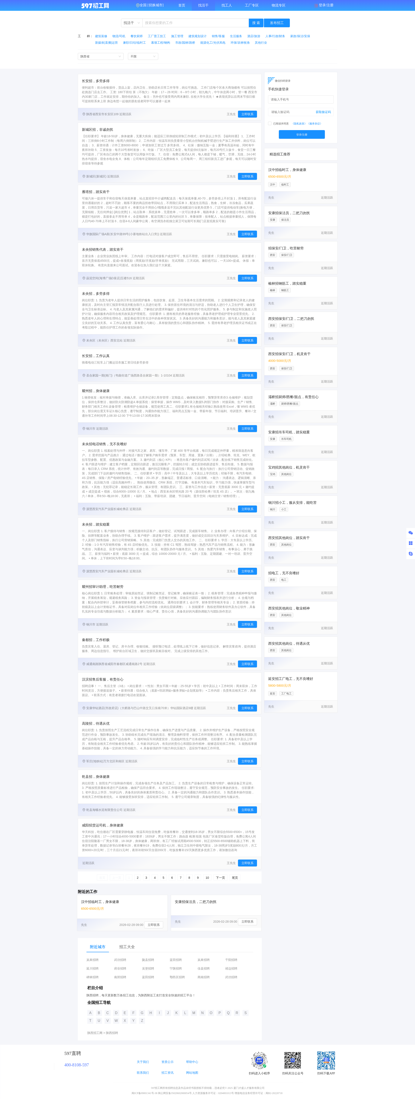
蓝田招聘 (176, 960)
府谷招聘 (120, 968)
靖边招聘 (231, 968)
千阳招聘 (231, 960)
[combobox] (132, 23)
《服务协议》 (314, 123)
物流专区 (279, 5)
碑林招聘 (92, 977)
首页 (181, 5)
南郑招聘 (120, 977)
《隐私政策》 (299, 123)
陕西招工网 (94, 1033)
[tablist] (169, 946)
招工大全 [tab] (127, 947)
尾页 (235, 877)
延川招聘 (92, 968)
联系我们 (143, 1072)
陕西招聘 (112, 1033)
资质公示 (167, 1062)
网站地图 (192, 1072)
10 (207, 877)
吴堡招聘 (148, 968)
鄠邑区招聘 (177, 977)
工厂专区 (252, 5)
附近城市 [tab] (97, 947)
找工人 (227, 5)
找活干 (203, 5)
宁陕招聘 (176, 968)
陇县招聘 (148, 960)
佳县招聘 (204, 968)
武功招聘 (120, 960)
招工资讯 (167, 1072)
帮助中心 (192, 1062)
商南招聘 (204, 977)
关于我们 (143, 1062)
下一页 (220, 877)
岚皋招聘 (92, 960)
